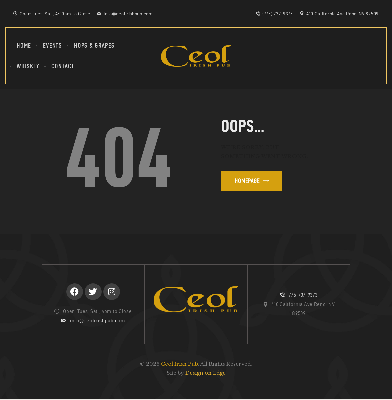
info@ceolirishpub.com (97, 321)
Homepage (247, 181)
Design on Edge (205, 373)
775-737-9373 (303, 295)
